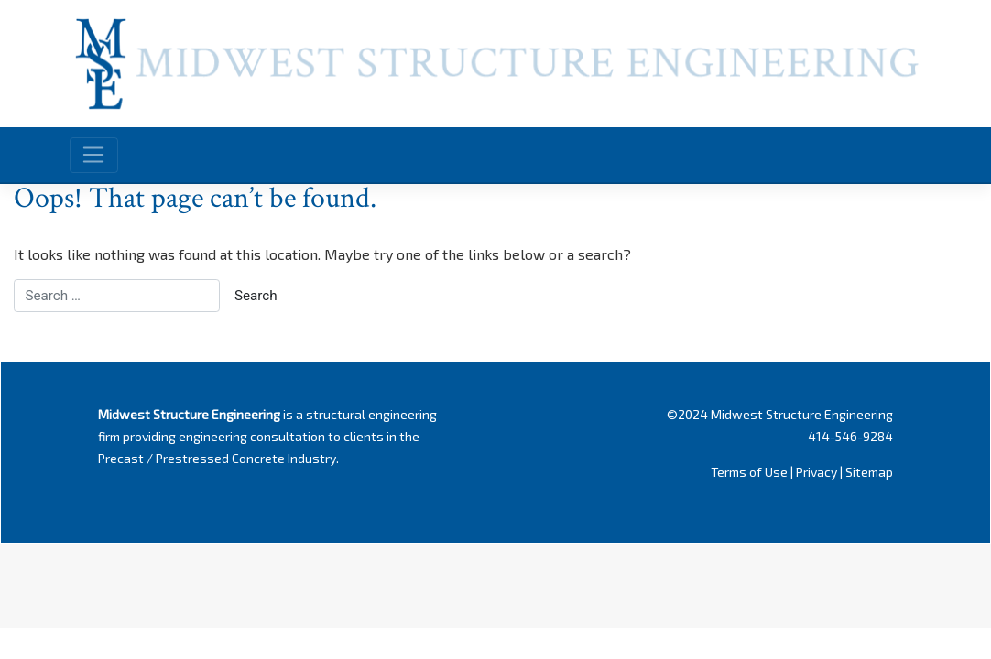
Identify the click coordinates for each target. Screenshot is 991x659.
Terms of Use (749, 472)
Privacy (816, 472)
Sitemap (869, 472)
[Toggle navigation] (94, 154)
